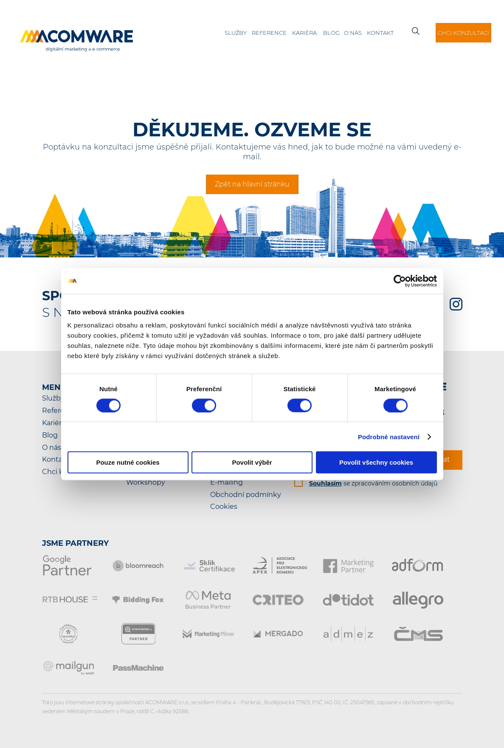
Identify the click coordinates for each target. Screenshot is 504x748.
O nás (353, 32)
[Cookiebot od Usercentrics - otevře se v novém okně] (400, 280)
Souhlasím (325, 483)
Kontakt (380, 32)
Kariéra (304, 32)
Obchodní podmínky (245, 495)
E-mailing (226, 482)
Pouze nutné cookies (127, 462)
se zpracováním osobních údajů (373, 483)
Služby (236, 32)
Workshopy (145, 482)
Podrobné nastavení (389, 436)
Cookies (223, 506)
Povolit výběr (252, 462)
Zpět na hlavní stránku (252, 184)
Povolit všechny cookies (376, 462)
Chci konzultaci (463, 32)
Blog (331, 32)
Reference (269, 32)
